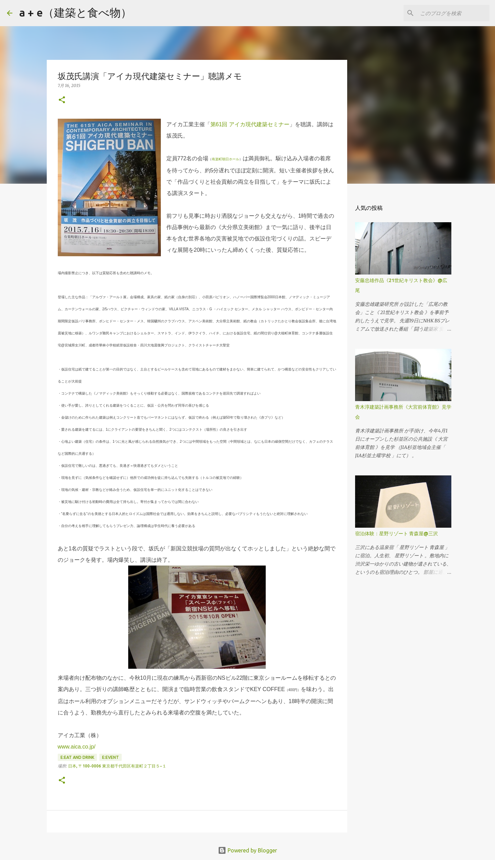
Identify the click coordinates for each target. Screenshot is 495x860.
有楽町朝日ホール (225, 159)
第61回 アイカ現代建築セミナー (249, 124)
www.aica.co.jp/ (77, 747)
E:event (110, 757)
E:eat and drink (77, 757)
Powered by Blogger (247, 850)
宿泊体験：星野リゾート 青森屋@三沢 (396, 533)
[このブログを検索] (453, 13)
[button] (62, 100)
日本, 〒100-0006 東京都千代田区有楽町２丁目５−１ (117, 766)
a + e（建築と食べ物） (75, 12)
